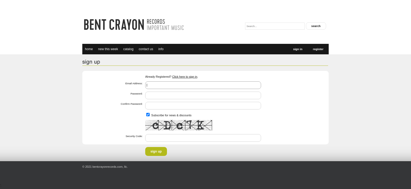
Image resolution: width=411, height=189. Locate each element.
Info (161, 49)
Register (318, 49)
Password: (137, 93)
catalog (128, 49)
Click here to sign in (184, 76)
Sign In (297, 49)
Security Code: (134, 136)
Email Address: (134, 83)
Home (89, 49)
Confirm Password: (132, 103)
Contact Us (146, 49)
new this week (108, 49)
